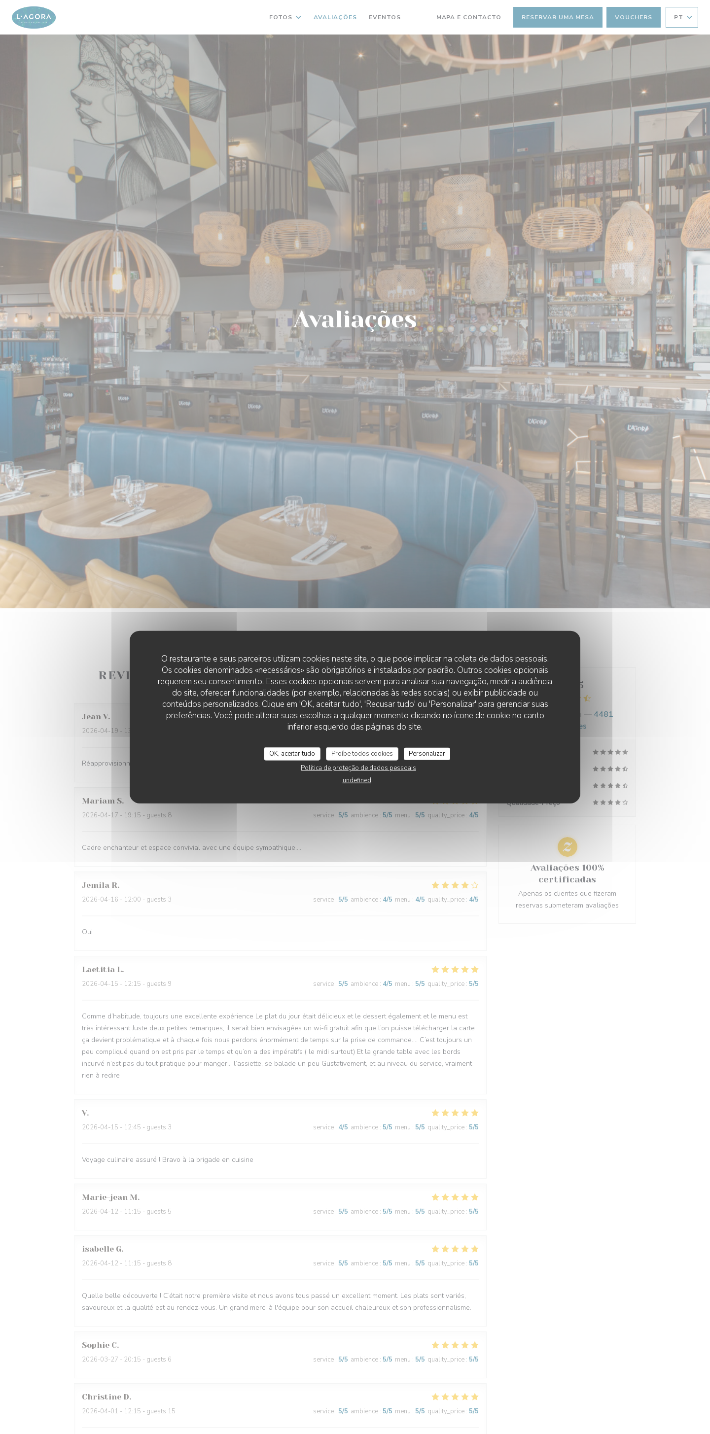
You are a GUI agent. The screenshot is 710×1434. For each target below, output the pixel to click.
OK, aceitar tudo (292, 753)
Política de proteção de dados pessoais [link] (358, 768)
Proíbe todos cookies (362, 753)
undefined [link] (357, 780)
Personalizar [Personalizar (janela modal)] (427, 753)
